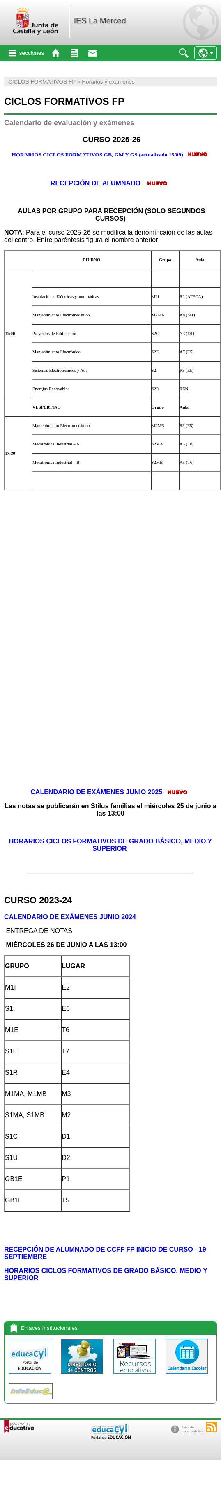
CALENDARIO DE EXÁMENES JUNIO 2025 (96, 792)
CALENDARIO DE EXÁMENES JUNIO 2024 (71, 916)
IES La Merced (100, 20)
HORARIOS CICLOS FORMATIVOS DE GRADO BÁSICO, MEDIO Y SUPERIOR (110, 845)
